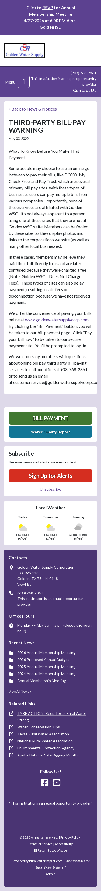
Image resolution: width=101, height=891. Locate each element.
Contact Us (84, 90)
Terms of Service (40, 844)
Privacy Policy (70, 837)
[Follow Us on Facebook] (44, 782)
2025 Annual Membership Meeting (46, 666)
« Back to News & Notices (33, 108)
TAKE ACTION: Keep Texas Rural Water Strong (51, 716)
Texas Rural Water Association (43, 734)
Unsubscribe (50, 489)
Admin (50, 874)
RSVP (47, 7)
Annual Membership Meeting (41, 680)
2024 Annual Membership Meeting (46, 673)
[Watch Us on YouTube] (56, 782)
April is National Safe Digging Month (47, 755)
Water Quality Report (50, 431)
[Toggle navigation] (24, 82)
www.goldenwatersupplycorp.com (57, 319)
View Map (24, 584)
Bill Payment (50, 418)
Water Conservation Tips (38, 727)
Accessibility (64, 844)
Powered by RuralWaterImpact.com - (50, 864)
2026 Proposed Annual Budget (43, 659)
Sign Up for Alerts (50, 475)
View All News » (20, 691)
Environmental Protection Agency (45, 748)
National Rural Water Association (45, 741)
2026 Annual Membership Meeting (46, 652)
